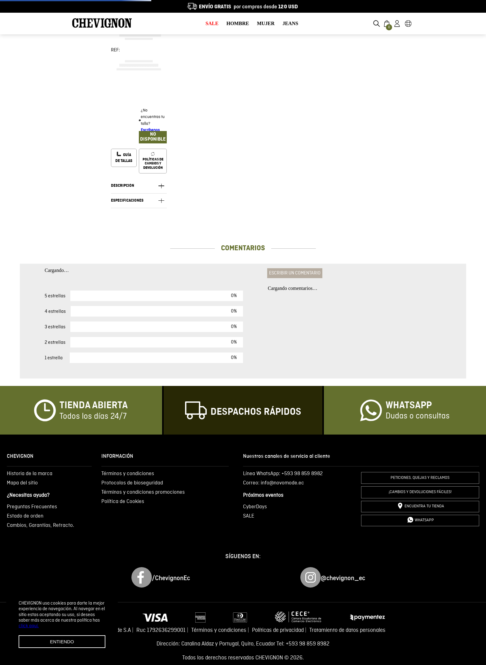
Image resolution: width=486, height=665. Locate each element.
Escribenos (150, 130)
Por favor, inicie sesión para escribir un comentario (318, 277)
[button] (376, 23)
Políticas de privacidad (278, 630)
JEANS (290, 23)
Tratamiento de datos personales (347, 630)
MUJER (266, 23)
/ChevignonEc (171, 578)
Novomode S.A (114, 630)
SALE (212, 23)
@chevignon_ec (343, 578)
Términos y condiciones (218, 630)
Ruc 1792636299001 (161, 630)
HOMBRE (237, 23)
